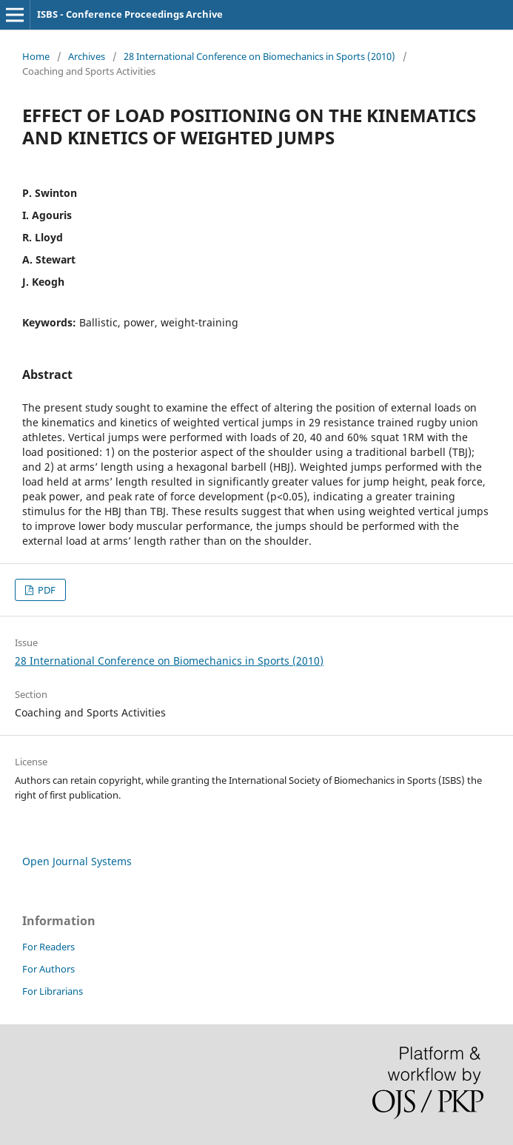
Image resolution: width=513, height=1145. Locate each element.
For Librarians (52, 991)
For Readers (48, 946)
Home (36, 56)
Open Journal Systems (77, 861)
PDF (46, 590)
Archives (86, 56)
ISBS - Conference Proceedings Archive (130, 14)
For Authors (48, 969)
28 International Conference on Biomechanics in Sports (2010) (259, 56)
